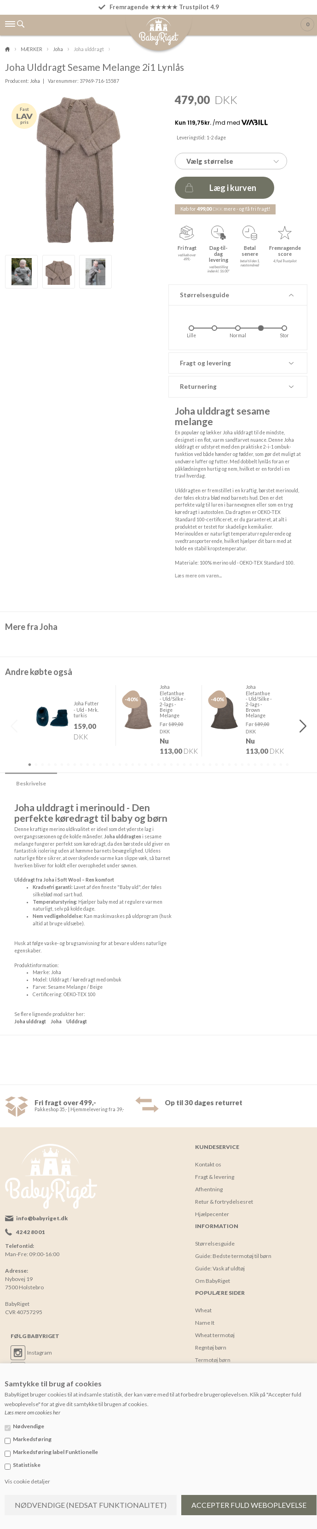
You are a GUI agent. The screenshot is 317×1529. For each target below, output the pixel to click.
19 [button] (146, 764)
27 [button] (197, 764)
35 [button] (249, 764)
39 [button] (274, 764)
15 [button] (120, 764)
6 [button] (62, 764)
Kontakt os (208, 1163)
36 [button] (255, 764)
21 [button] (158, 764)
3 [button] (42, 764)
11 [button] (94, 764)
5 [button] (55, 764)
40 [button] (281, 764)
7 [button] (68, 764)
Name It (204, 1322)
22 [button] (165, 764)
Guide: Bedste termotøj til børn (233, 1255)
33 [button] (236, 764)
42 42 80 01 (30, 1231)
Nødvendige (28, 1426)
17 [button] (133, 764)
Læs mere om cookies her (32, 1412)
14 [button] (113, 764)
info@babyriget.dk (42, 1217)
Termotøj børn (213, 1359)
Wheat (203, 1309)
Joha (35, 81)
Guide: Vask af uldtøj (220, 1267)
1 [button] (30, 764)
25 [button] (184, 764)
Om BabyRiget (212, 1280)
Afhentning (209, 1188)
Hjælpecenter (212, 1213)
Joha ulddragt (30, 1021)
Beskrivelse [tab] (31, 782)
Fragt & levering (214, 1176)
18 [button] (139, 764)
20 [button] (152, 764)
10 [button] (88, 764)
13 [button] (107, 764)
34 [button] (242, 764)
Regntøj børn (210, 1347)
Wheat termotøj (215, 1334)
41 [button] (287, 764)
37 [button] (261, 764)
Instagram (39, 1352)
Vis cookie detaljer (27, 1481)
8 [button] (75, 764)
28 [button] (204, 764)
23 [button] (171, 764)
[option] (21, 271)
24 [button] (178, 764)
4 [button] (49, 764)
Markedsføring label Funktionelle (55, 1451)
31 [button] (223, 764)
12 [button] (100, 764)
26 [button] (191, 764)
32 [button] (229, 764)
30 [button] (216, 764)
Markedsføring (32, 1439)
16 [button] (126, 764)
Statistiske (26, 1464)
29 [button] (210, 764)
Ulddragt (76, 1021)
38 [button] (268, 764)
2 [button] (36, 764)
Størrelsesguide (215, 1243)
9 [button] (81, 764)
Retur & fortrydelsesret (224, 1201)
